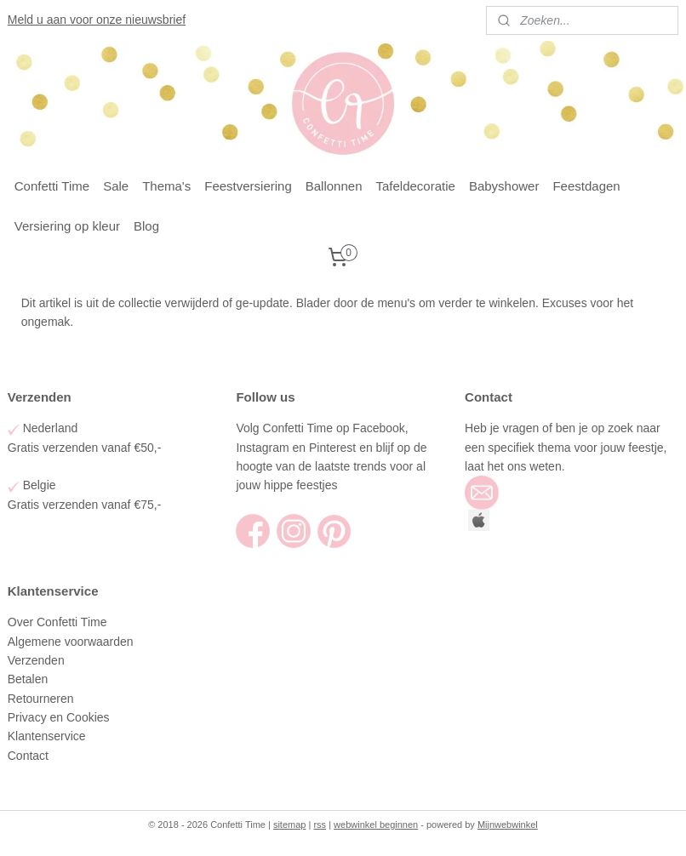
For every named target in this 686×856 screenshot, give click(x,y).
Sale (116, 186)
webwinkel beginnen (376, 824)
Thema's (166, 186)
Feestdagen (586, 186)
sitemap (289, 824)
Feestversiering (248, 186)
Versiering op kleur (67, 226)
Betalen (28, 679)
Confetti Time (51, 186)
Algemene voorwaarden (72, 641)
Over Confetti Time (59, 622)
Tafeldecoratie (415, 186)
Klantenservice (48, 736)
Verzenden (38, 660)
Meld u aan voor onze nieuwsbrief (97, 19)
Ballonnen (334, 186)
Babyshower (504, 186)
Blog (146, 226)
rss (319, 824)
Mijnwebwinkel (507, 824)
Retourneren (41, 698)
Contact (30, 755)
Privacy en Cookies (59, 717)
